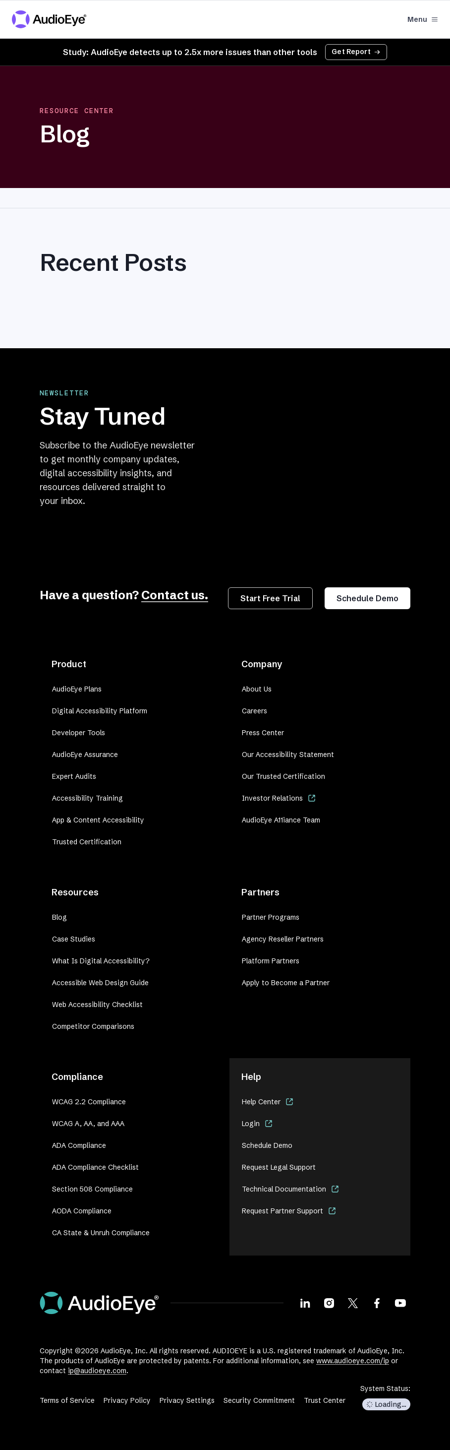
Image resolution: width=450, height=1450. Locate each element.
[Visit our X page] (353, 1303)
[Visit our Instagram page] (329, 1303)
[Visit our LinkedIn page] (305, 1303)
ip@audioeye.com (97, 1370)
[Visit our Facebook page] (377, 1303)
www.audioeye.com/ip (352, 1360)
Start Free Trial (270, 598)
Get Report (356, 51)
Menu (422, 19)
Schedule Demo (367, 598)
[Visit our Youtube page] (400, 1303)
